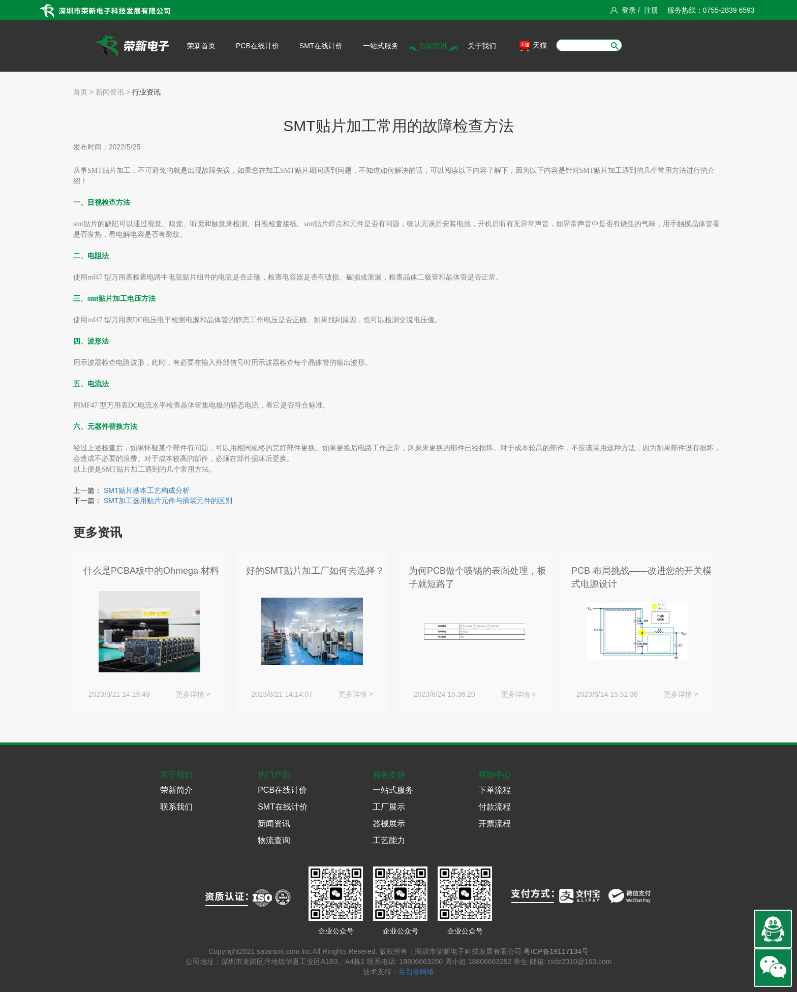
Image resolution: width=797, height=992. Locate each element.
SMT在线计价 (321, 46)
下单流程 (494, 790)
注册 (651, 10)
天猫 (533, 46)
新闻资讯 (433, 46)
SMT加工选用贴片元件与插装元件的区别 (168, 501)
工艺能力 (389, 840)
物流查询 (274, 840)
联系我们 (176, 806)
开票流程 (494, 823)
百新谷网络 (416, 972)
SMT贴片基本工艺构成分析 (147, 490)
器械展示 (389, 823)
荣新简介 (176, 790)
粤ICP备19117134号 (556, 951)
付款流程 (494, 806)
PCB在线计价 (257, 46)
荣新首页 (201, 46)
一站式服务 (380, 46)
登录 (629, 10)
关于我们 (482, 46)
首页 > (83, 92)
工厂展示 (389, 806)
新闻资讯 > (112, 92)
